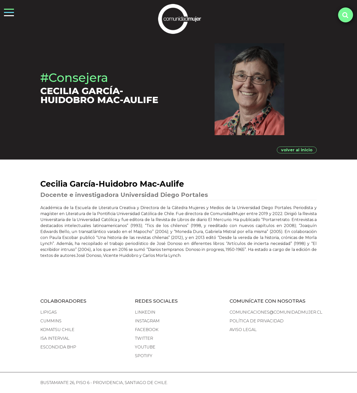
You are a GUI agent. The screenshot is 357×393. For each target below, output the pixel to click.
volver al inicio (296, 150)
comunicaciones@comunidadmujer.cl (276, 312)
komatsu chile (57, 329)
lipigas (48, 312)
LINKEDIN (145, 312)
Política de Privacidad (257, 321)
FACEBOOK (146, 329)
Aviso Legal (243, 329)
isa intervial (54, 338)
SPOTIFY (143, 355)
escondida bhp (58, 347)
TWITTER (144, 338)
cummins (50, 321)
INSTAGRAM (147, 321)
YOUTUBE (145, 347)
